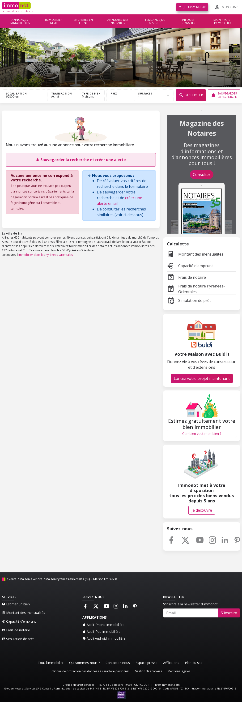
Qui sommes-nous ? (84, 662)
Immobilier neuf (53, 21)
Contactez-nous (118, 662)
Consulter (201, 174)
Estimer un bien (16, 604)
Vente (12, 579)
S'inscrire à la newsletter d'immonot (190, 604)
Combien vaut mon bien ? (201, 433)
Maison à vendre (31, 579)
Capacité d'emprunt (190, 265)
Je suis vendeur (192, 7)
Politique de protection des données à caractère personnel (89, 671)
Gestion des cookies (148, 671)
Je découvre (201, 510)
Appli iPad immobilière (101, 631)
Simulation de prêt (189, 300)
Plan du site (194, 662)
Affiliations (171, 662)
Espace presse (146, 662)
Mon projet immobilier (222, 21)
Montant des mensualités (195, 254)
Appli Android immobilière (104, 638)
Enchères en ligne (83, 21)
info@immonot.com (167, 684)
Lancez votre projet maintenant (202, 378)
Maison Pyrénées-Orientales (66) (68, 579)
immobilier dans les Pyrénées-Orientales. (45, 255)
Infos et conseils (188, 21)
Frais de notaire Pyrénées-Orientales (196, 289)
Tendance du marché (155, 21)
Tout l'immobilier (51, 662)
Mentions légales (179, 671)
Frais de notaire (186, 277)
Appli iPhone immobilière (103, 624)
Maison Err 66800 (105, 579)
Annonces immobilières (20, 21)
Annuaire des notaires (117, 21)
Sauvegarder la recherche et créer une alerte (81, 159)
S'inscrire (229, 613)
